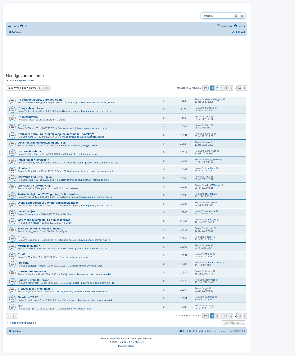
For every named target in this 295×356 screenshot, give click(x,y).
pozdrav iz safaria (29, 151)
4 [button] (226, 88)
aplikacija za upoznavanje (34, 185)
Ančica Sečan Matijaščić (133, 342)
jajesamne (33, 214)
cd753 (31, 308)
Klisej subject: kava (30, 108)
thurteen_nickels (36, 265)
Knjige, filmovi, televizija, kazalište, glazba (92, 102)
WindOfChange (36, 188)
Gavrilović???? (28, 297)
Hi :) (20, 305)
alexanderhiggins (36, 102)
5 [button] (231, 88)
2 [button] (217, 88)
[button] (205, 88)
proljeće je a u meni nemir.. (35, 288)
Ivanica (31, 274)
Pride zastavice (28, 116)
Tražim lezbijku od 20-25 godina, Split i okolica (48, 194)
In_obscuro (33, 222)
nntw (30, 145)
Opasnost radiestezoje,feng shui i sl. (42, 142)
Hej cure (23, 262)
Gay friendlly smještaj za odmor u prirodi (44, 219)
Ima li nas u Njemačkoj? (33, 159)
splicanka (33, 197)
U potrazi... (25, 168)
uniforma (32, 205)
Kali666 (32, 240)
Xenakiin (32, 111)
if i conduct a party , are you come (40, 99)
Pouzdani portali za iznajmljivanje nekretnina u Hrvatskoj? (56, 134)
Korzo (22, 125)
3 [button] (221, 88)
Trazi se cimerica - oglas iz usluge (40, 228)
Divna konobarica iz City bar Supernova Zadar (48, 202)
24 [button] (239, 88)
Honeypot (33, 283)
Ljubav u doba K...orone (33, 280)
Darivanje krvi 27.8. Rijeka (35, 177)
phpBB (115, 338)
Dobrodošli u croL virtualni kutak (80, 154)
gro (29, 291)
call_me (32, 231)
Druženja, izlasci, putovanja (74, 257)
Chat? (22, 254)
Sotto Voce (33, 154)
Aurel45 (32, 137)
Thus (30, 119)
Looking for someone (32, 271)
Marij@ (31, 257)
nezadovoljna (26, 211)
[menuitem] (24, 25)
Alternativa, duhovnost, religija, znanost (79, 145)
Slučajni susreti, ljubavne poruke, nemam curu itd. (87, 111)
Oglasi (62, 119)
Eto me (22, 237)
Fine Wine (33, 171)
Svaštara (73, 188)
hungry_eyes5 (35, 162)
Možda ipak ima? (29, 245)
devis (30, 248)
